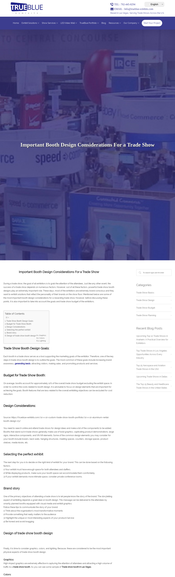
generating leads (22, 363)
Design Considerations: (16, 327)
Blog (103, 23)
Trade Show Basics (145, 292)
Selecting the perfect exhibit (19, 330)
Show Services (50, 23)
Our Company (131, 23)
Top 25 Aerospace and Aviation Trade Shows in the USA (150, 367)
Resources (115, 23)
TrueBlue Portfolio (89, 23)
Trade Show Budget (145, 308)
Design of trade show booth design (21, 336)
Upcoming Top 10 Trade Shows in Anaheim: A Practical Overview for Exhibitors (152, 339)
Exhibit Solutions (30, 23)
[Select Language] (154, 4)
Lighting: (42, 341)
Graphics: (43, 335)
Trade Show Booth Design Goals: (20, 321)
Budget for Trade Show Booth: (19, 324)
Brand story (12, 333)
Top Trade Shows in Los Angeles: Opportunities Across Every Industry (151, 354)
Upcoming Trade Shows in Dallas (151, 376)
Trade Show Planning (146, 315)
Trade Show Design (145, 300)
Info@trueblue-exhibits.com (138, 9)
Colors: (42, 338)
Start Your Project (152, 23)
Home (16, 23)
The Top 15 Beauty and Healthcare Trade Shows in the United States (152, 386)
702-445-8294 (128, 4)
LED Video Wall (69, 23)
